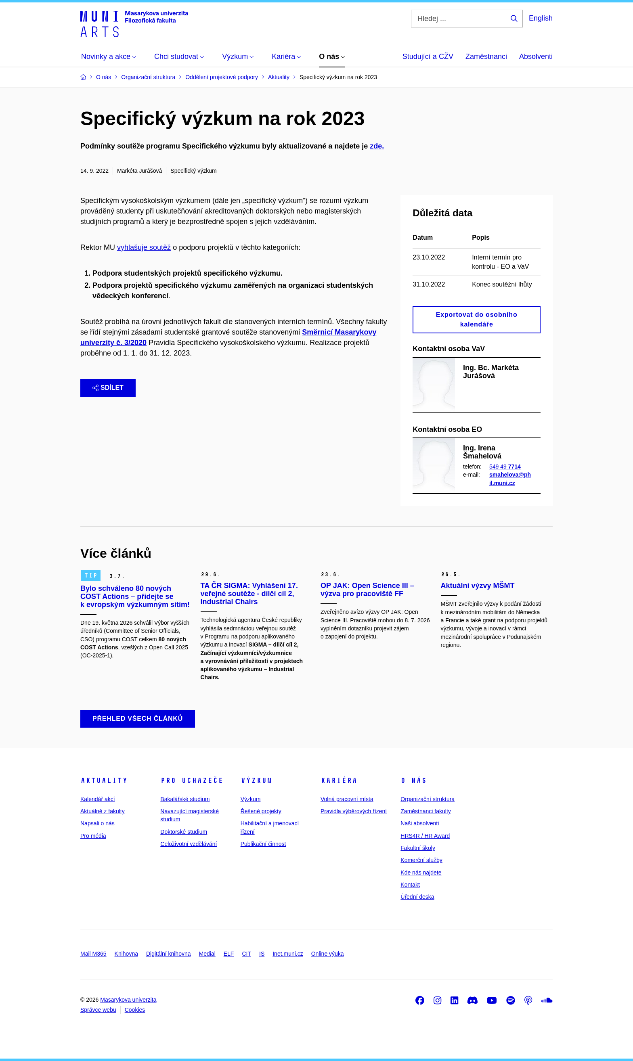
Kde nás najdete (420, 872)
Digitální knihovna (168, 953)
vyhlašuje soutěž (144, 247)
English (541, 18)
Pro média (93, 836)
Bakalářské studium (185, 799)
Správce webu (98, 1010)
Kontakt (409, 884)
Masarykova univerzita (128, 999)
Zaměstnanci (486, 56)
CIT (246, 953)
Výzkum (256, 780)
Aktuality (104, 780)
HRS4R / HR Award (425, 836)
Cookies (135, 1010)
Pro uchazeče (191, 780)
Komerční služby (421, 860)
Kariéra (339, 780)
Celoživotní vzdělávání (188, 844)
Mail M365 (93, 953)
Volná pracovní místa (347, 799)
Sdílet (108, 387)
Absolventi (536, 56)
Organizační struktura (427, 799)
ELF (229, 953)
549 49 (505, 466)
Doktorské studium (183, 832)
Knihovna (126, 953)
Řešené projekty (261, 811)
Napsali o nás (97, 823)
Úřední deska (417, 897)
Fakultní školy (417, 848)
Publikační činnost (263, 844)
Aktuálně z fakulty (102, 811)
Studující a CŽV (427, 56)
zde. (377, 146)
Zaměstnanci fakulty (425, 811)
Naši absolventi (419, 823)
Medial (207, 953)
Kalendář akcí (97, 799)
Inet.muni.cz (287, 953)
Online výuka (327, 953)
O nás (413, 780)
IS (261, 953)
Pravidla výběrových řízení (354, 811)
